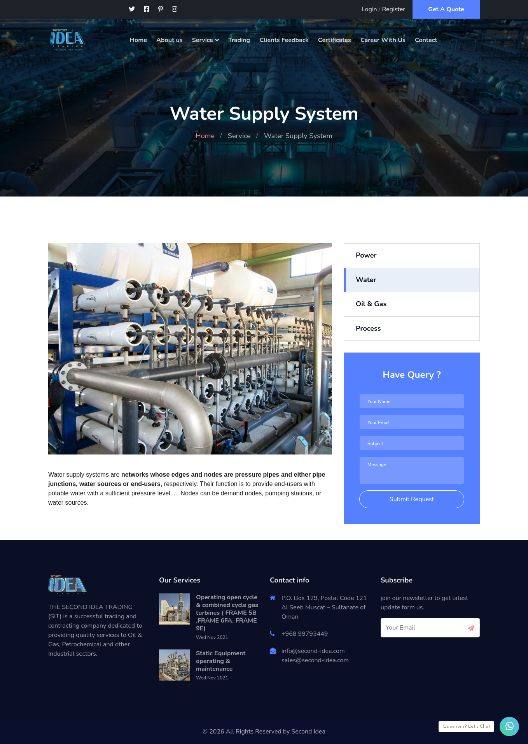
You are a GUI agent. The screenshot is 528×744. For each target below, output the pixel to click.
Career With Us (383, 40)
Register (394, 9)
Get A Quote (446, 9)
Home (138, 40)
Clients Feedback (284, 40)
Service (202, 40)
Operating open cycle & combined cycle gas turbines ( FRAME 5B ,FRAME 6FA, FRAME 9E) (227, 613)
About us (169, 40)
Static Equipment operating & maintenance (221, 661)
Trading (239, 40)
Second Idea (308, 731)
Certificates (334, 40)
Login (369, 9)
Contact (426, 40)
